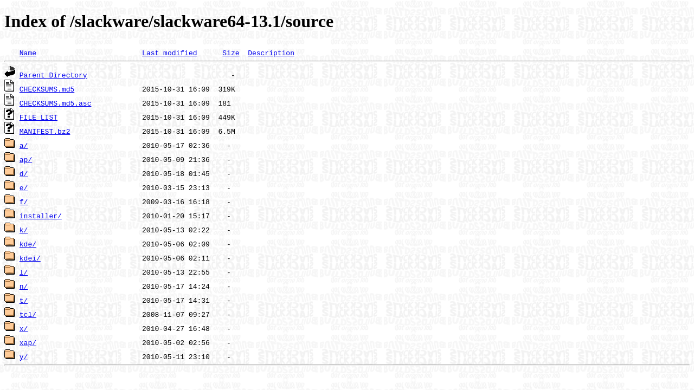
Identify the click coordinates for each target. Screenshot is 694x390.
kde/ (28, 244)
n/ (24, 286)
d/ (24, 173)
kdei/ (30, 258)
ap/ (26, 159)
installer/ (41, 215)
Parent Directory (53, 75)
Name (28, 52)
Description (271, 52)
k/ (24, 230)
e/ (24, 187)
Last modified (169, 52)
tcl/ (28, 314)
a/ (24, 145)
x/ (24, 328)
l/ (24, 272)
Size (230, 52)
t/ (24, 300)
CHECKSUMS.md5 (47, 89)
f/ (24, 201)
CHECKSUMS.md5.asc (56, 103)
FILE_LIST (38, 117)
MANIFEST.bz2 (45, 131)
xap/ (28, 342)
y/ (24, 356)
